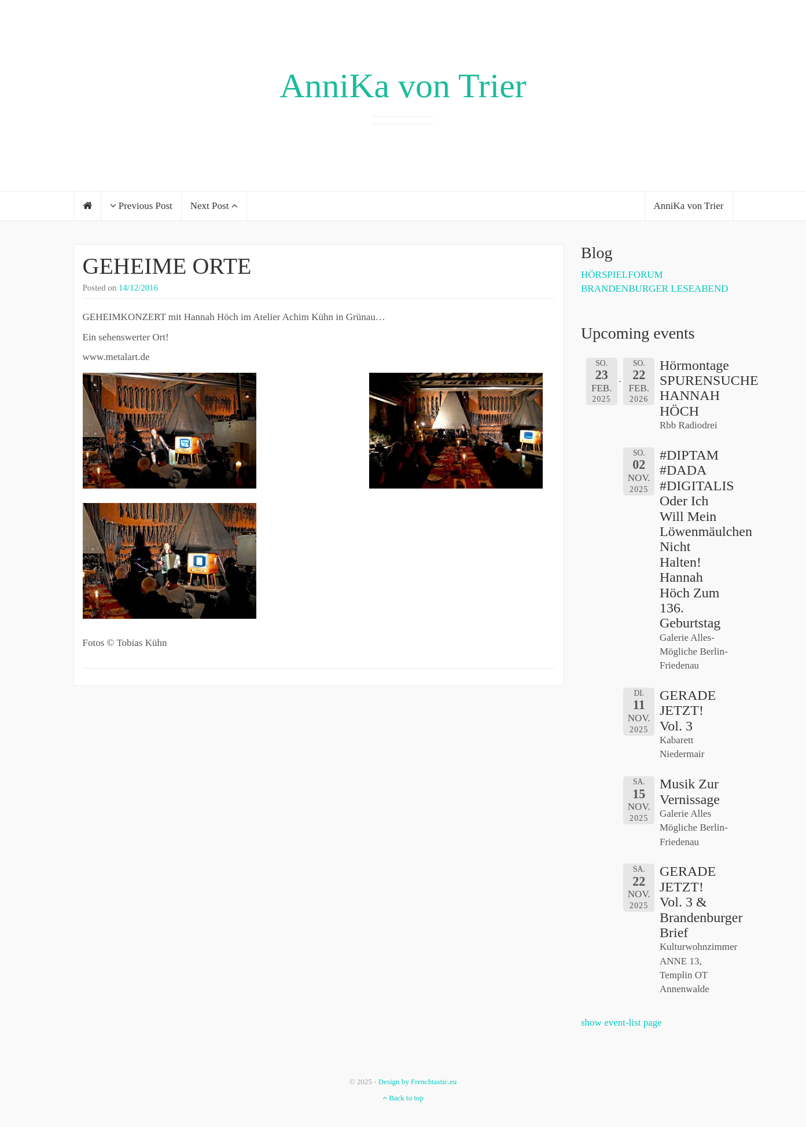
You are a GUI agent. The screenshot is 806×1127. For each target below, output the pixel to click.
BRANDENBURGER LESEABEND (654, 288)
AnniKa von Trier (403, 86)
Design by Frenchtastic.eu (417, 1081)
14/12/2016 (138, 287)
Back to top (403, 1097)
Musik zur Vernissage (690, 791)
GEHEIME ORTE (167, 266)
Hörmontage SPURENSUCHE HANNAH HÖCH (709, 388)
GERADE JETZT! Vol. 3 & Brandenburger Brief (701, 902)
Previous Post (141, 205)
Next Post (214, 205)
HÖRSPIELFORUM (622, 274)
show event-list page (621, 1022)
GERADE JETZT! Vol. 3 (688, 710)
